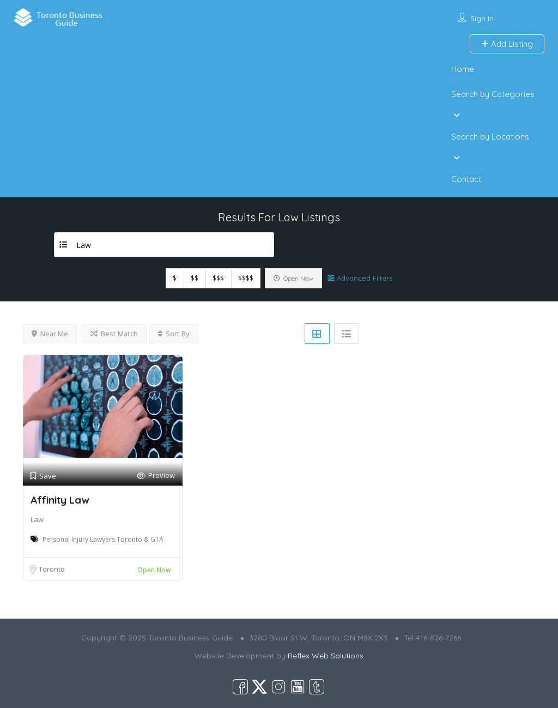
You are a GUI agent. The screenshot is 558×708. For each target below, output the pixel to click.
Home (462, 69)
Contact (466, 179)
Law (37, 519)
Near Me (50, 333)
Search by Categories (493, 94)
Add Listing (507, 44)
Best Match (114, 333)
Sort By (174, 333)
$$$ (218, 278)
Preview (156, 475)
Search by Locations (490, 136)
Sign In (482, 18)
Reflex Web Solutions (325, 656)
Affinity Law (60, 499)
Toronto (52, 569)
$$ (194, 278)
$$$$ (245, 278)
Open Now (293, 278)
